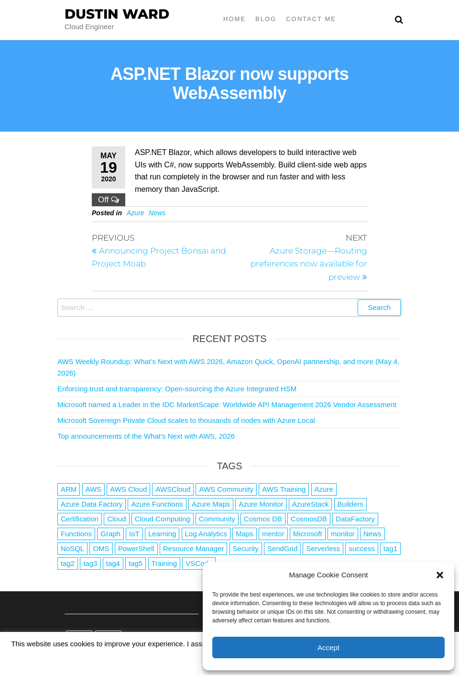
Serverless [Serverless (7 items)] (323, 548)
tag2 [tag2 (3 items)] (68, 563)
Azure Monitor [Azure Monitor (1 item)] (261, 504)
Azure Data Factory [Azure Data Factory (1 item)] (91, 504)
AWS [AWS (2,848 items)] (94, 489)
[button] (440, 575)
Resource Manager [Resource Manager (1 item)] (193, 548)
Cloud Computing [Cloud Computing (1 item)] (162, 519)
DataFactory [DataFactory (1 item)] (355, 519)
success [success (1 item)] (361, 548)
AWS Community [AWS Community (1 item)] (226, 489)
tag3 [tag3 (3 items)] (90, 563)
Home (234, 18)
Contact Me (311, 18)
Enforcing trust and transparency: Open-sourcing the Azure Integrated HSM (176, 389)
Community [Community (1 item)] (217, 519)
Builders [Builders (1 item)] (350, 504)
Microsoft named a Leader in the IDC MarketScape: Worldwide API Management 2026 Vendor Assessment (226, 404)
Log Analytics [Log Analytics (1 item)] (206, 534)
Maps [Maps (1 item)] (244, 534)
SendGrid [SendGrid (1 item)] (282, 548)
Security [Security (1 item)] (246, 548)
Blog (265, 18)
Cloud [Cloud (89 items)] (116, 519)
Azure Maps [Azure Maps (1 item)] (211, 504)
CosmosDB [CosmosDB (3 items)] (309, 519)
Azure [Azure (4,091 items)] (324, 489)
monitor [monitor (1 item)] (343, 534)
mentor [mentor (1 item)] (273, 534)
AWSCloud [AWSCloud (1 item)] (172, 489)
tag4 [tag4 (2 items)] (113, 563)
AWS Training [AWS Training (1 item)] (284, 489)
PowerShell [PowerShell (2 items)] (136, 548)
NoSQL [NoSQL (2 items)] (72, 548)
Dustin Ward (117, 14)
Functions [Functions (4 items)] (76, 534)
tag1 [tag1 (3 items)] (390, 548)
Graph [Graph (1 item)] (110, 534)
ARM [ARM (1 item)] (68, 489)
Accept (328, 647)
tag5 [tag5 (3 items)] (135, 563)
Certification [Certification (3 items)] (79, 519)
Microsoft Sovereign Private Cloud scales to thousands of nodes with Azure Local (186, 420)
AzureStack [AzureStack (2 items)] (310, 504)
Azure (135, 213)
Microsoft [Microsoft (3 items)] (307, 534)
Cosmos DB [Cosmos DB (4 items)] (263, 519)
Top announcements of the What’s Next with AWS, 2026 (146, 436)
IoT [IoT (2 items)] (134, 534)
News (157, 213)
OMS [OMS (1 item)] (101, 548)
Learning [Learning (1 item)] (162, 534)
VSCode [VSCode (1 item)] (199, 563)
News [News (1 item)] (372, 534)
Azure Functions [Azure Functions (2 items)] (157, 504)
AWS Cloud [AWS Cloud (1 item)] (128, 489)
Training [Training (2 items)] (164, 563)
